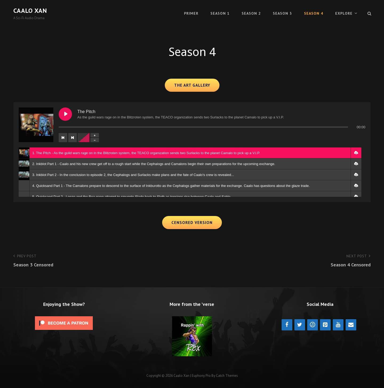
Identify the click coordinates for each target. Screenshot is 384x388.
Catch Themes (227, 375)
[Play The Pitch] (65, 114)
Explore (344, 13)
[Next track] (72, 137)
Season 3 (282, 13)
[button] (356, 152)
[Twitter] (299, 324)
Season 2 (251, 13)
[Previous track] (63, 137)
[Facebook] (287, 324)
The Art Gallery (192, 85)
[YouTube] (338, 324)
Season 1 (220, 13)
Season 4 (313, 13)
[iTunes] (312, 324)
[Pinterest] (325, 324)
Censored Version (192, 222)
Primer (191, 13)
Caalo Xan (30, 10)
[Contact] (351, 324)
